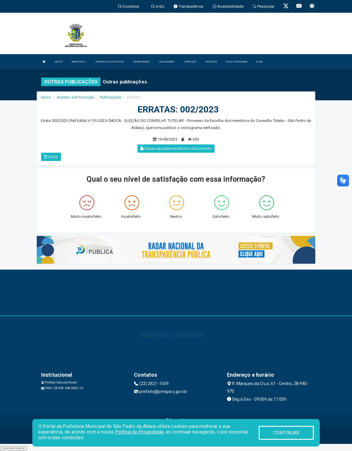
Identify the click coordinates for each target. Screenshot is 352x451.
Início (46, 97)
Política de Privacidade (139, 432)
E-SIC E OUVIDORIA (236, 61)
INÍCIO (59, 61)
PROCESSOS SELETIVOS (109, 61)
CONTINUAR (286, 433)
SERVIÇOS (190, 61)
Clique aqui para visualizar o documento (176, 148)
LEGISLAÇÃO (167, 61)
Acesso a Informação (76, 97)
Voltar (51, 157)
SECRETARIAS (141, 61)
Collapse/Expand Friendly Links (13, 448)
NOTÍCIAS (211, 61)
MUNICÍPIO (79, 61)
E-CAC (259, 61)
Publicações (110, 97)
